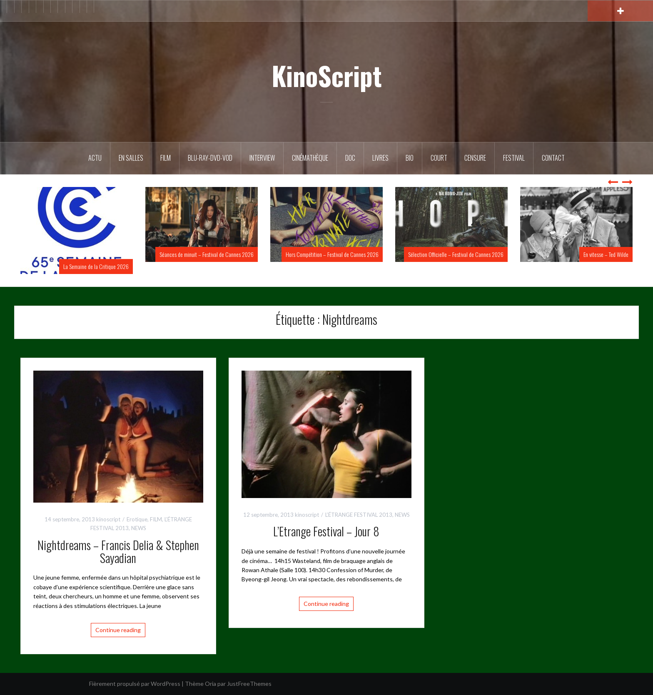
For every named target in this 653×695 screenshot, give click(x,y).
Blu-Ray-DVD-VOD (210, 158)
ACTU (95, 158)
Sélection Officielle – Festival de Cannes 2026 (455, 254)
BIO (410, 158)
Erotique (137, 519)
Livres (380, 158)
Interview (262, 158)
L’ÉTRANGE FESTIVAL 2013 (358, 514)
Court (439, 158)
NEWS (138, 528)
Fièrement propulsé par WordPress (134, 683)
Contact (553, 158)
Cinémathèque (310, 158)
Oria (210, 683)
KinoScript (327, 75)
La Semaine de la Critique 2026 (96, 266)
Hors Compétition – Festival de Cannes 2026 (332, 254)
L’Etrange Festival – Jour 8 (326, 531)
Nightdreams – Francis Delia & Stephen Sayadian (118, 551)
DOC (350, 158)
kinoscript (108, 519)
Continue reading (118, 629)
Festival (514, 158)
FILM (165, 158)
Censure (475, 158)
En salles (131, 158)
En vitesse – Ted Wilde (605, 254)
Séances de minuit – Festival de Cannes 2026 (207, 254)
